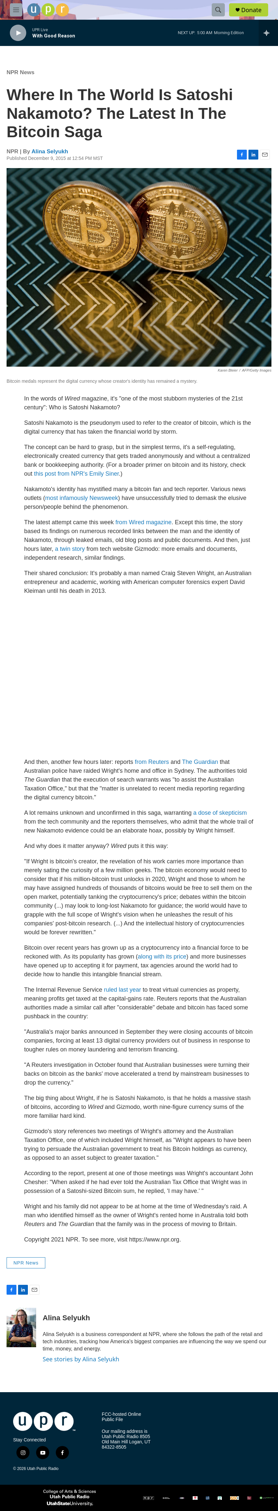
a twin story (70, 549)
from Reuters (152, 762)
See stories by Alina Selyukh (81, 1359)
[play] (18, 33)
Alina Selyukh (50, 151)
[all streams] (268, 33)
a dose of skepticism (220, 812)
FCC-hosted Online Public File (121, 1417)
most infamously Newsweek (81, 498)
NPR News (20, 72)
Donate (251, 10)
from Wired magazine (144, 522)
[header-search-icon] (218, 9)
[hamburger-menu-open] (16, 9)
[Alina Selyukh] (21, 1327)
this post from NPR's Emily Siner (76, 473)
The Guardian (200, 762)
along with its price (162, 956)
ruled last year (122, 989)
